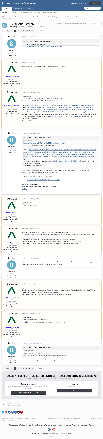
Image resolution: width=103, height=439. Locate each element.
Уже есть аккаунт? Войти (78, 3)
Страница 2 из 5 (41, 31)
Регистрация (95, 3)
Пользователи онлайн (50, 12)
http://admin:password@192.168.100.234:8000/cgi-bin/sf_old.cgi (42, 46)
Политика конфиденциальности (30, 12)
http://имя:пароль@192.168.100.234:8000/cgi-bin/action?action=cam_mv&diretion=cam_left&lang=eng (59, 107)
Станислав (12, 62)
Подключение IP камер (37, 27)
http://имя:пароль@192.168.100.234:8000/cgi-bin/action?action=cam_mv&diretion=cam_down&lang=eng (59, 109)
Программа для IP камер (17, 425)
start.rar (24, 189)
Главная (6, 9)
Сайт (29, 9)
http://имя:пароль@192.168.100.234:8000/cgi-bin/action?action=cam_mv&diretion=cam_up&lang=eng (59, 112)
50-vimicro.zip (36, 234)
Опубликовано (30, 36)
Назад (7, 30)
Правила (13, 12)
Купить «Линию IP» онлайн (35, 425)
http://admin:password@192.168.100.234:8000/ (64, 116)
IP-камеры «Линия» (70, 425)
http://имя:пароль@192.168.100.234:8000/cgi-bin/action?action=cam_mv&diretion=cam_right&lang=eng (60, 105)
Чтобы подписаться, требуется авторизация (72, 23)
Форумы (4, 12)
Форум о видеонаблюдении (19, 3)
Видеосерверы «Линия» (86, 425)
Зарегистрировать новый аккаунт (28, 392)
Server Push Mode (31, 176)
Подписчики (92, 24)
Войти (74, 390)
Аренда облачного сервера (54, 425)
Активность (19, 9)
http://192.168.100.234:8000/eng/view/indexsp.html (43, 180)
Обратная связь (66, 433)
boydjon (15, 27)
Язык (34, 433)
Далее (28, 30)
